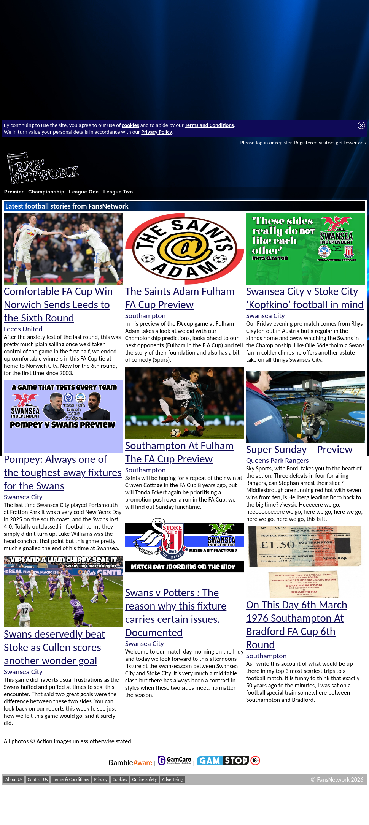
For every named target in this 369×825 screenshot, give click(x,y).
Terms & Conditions (71, 779)
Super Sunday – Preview (299, 449)
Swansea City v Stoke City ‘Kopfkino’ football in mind (305, 298)
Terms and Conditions (209, 125)
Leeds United (23, 329)
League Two (118, 192)
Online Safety (144, 779)
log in (262, 142)
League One (84, 192)
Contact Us (38, 779)
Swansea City (23, 496)
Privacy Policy (156, 131)
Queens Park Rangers (277, 460)
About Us (13, 779)
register (283, 142)
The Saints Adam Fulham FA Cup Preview (180, 298)
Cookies (120, 779)
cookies (130, 125)
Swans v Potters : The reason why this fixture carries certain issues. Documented (175, 612)
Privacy (101, 779)
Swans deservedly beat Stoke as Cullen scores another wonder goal (54, 647)
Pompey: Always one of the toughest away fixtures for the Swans (63, 472)
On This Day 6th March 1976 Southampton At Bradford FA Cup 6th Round (296, 624)
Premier (14, 192)
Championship (46, 192)
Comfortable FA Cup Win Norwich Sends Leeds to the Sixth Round (58, 305)
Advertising (172, 779)
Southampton (145, 315)
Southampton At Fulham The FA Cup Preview (179, 452)
